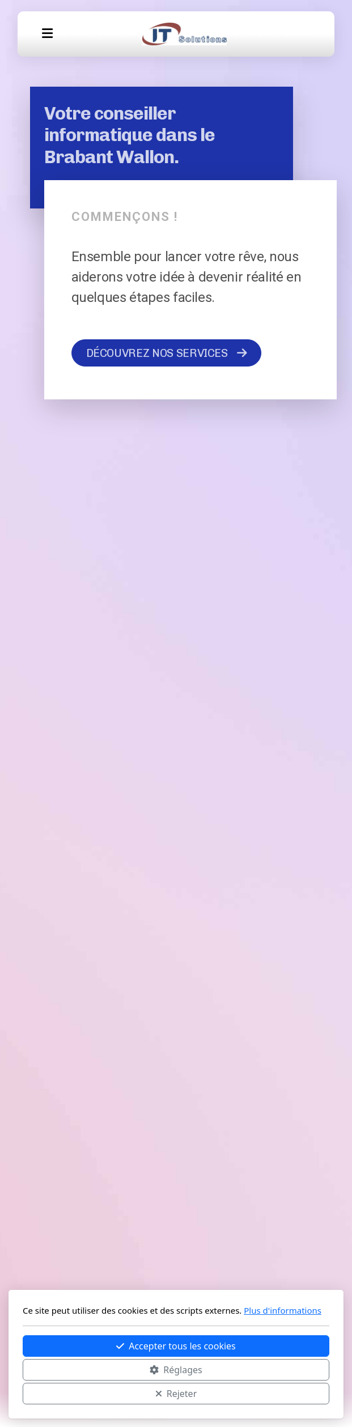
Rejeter (176, 1393)
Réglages (176, 1370)
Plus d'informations (282, 1310)
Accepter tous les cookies (176, 1346)
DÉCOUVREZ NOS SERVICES (166, 353)
